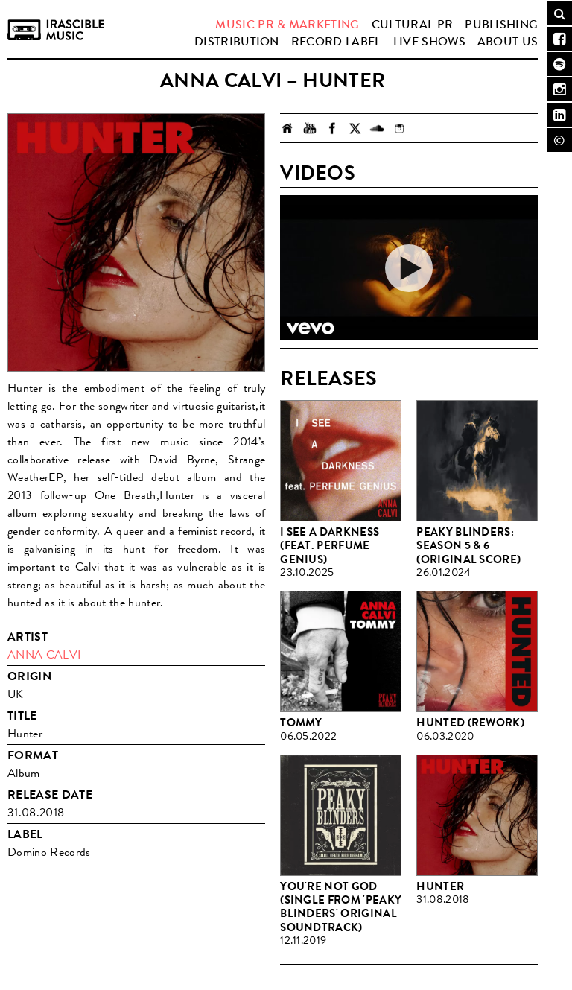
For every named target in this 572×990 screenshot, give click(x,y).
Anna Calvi (44, 654)
